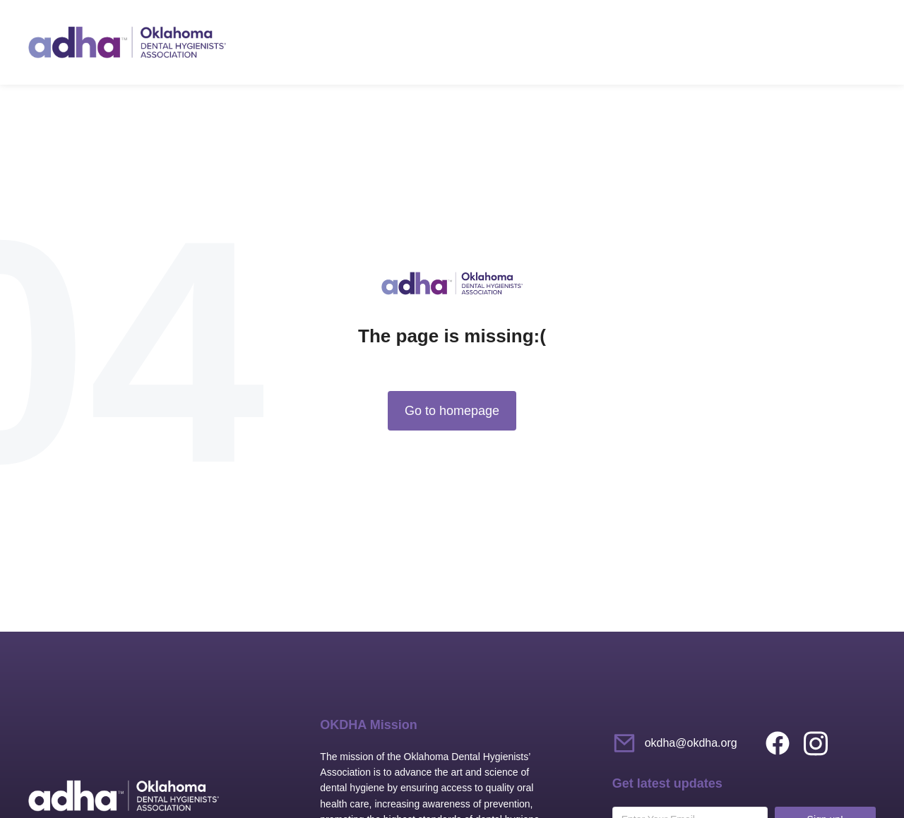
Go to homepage (452, 411)
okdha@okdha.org (691, 743)
